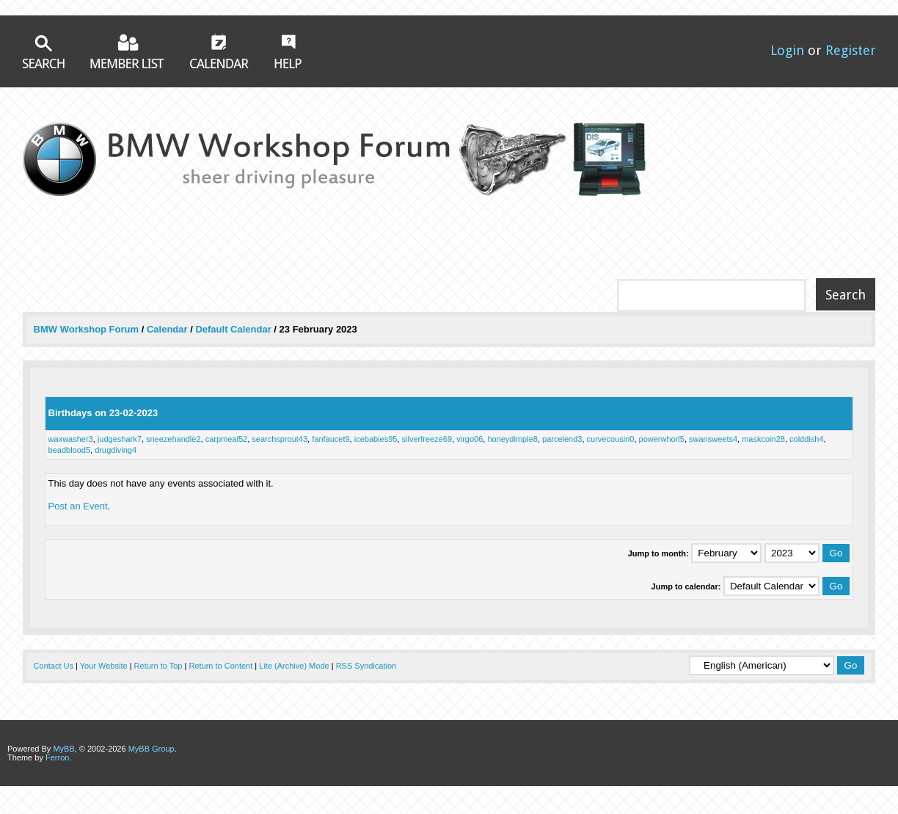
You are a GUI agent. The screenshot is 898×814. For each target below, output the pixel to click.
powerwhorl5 (662, 439)
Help (288, 51)
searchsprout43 (279, 439)
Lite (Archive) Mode (294, 665)
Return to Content (220, 665)
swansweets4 (713, 439)
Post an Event (78, 506)
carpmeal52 (226, 439)
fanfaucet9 (330, 439)
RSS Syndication (366, 665)
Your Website (104, 665)
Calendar (219, 50)
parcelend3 (562, 439)
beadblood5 (69, 450)
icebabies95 (376, 439)
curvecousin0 (611, 439)
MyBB (63, 748)
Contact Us (53, 665)
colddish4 (806, 439)
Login (787, 50)
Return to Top (158, 665)
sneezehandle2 (173, 439)
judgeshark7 (120, 439)
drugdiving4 (115, 450)
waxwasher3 (70, 439)
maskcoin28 (763, 439)
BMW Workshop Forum (88, 329)
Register (850, 50)
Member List (127, 51)
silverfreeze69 (427, 439)
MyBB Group (151, 748)
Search (43, 51)
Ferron (57, 757)
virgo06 (469, 439)
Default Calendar (233, 329)
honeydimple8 (512, 439)
